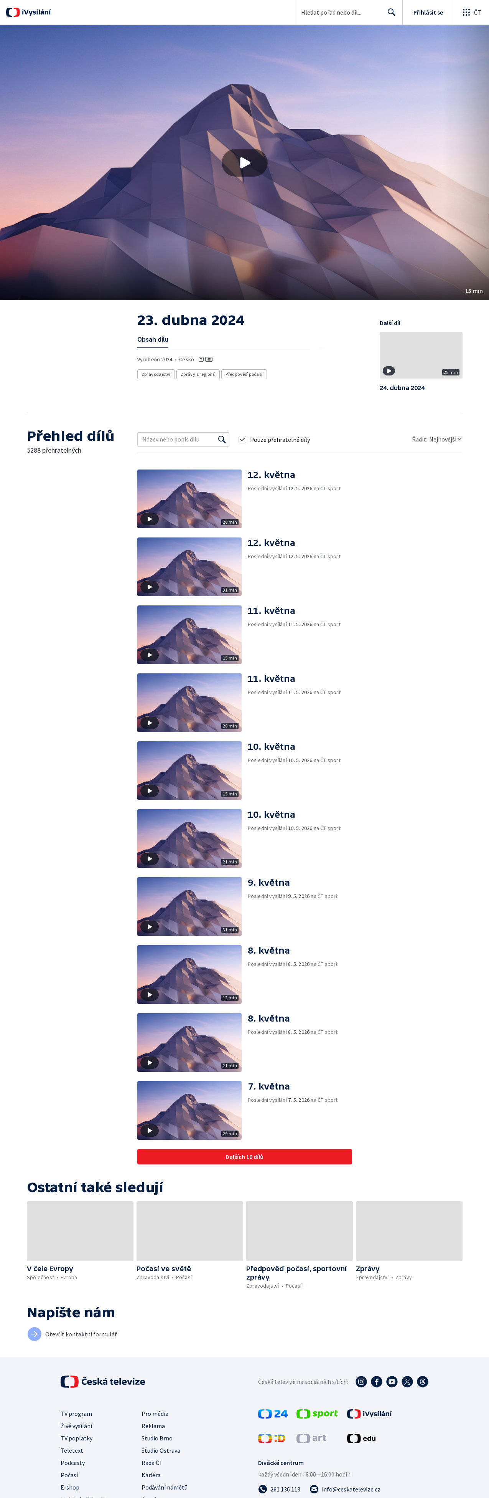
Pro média (155, 1413)
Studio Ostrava (161, 1450)
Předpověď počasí (244, 374)
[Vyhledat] (222, 439)
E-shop (70, 1487)
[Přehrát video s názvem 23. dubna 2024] (245, 163)
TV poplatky (76, 1438)
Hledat (389, 15)
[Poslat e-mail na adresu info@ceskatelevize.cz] (345, 1489)
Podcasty (73, 1463)
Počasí (69, 1475)
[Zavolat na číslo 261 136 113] (279, 1489)
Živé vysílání (76, 1426)
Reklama (153, 1426)
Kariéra (151, 1475)
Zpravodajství (156, 374)
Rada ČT (152, 1463)
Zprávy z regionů (198, 374)
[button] (244, 162)
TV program (76, 1413)
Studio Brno (157, 1438)
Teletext (72, 1450)
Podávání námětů (165, 1487)
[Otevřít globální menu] (471, 12)
